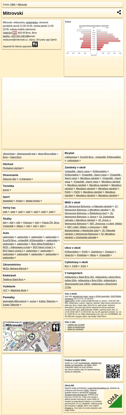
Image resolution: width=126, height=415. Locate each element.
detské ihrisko (33, 201)
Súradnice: (69, 299)
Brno (5, 157)
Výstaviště (104, 255)
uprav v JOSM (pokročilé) (99, 296)
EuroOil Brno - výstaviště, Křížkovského (23, 240)
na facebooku (84, 363)
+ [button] (7, 82)
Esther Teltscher (47, 301)
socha (33, 301)
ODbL (86, 390)
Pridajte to (69, 408)
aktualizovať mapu (80, 296)
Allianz (19, 226)
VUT (5, 290)
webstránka (32, 22)
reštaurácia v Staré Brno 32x (79, 277)
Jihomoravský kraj (26, 154)
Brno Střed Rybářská (42, 244)
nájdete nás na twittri (76, 325)
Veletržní (10, 32)
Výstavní (109, 252)
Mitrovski (22, 4)
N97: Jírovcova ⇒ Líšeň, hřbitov (106, 223)
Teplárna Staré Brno (13, 279)
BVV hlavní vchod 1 (43, 247)
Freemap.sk (89, 147)
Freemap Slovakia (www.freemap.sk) (80, 393)
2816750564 (116, 296)
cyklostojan (73, 160)
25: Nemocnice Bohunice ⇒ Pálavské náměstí (88, 206)
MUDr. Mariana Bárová (14, 268)
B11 (67, 266)
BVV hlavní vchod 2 (13, 251)
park (5, 212)
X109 (74, 266)
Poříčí (68, 192)
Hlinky (93, 255)
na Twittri (87, 365)
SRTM (80, 406)
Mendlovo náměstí (89, 178)
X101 (83, 266)
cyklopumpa (71, 157)
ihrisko (19, 201)
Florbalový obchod (12, 168)
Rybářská (82, 255)
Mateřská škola (18, 290)
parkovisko (8, 237)
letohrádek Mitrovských (15, 301)
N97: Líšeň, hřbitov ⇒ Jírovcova (83, 227)
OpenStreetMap (74, 147)
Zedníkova (96, 252)
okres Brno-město (47, 154)
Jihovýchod (8, 154)
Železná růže (9, 179)
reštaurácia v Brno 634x (90, 280)
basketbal (8, 201)
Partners (27, 222)
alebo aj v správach (75, 329)
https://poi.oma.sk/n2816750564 (111, 147)
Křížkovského (100, 171)
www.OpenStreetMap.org (98, 388)
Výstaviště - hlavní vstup (77, 171)
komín (6, 190)
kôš (4, 222)
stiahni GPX (70, 301)
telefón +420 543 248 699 (16, 36)
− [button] (7, 86)
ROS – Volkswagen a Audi (16, 247)
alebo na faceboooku (76, 327)
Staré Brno (15, 157)
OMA (12, 4)
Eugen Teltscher (11, 305)
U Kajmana (25, 179)
